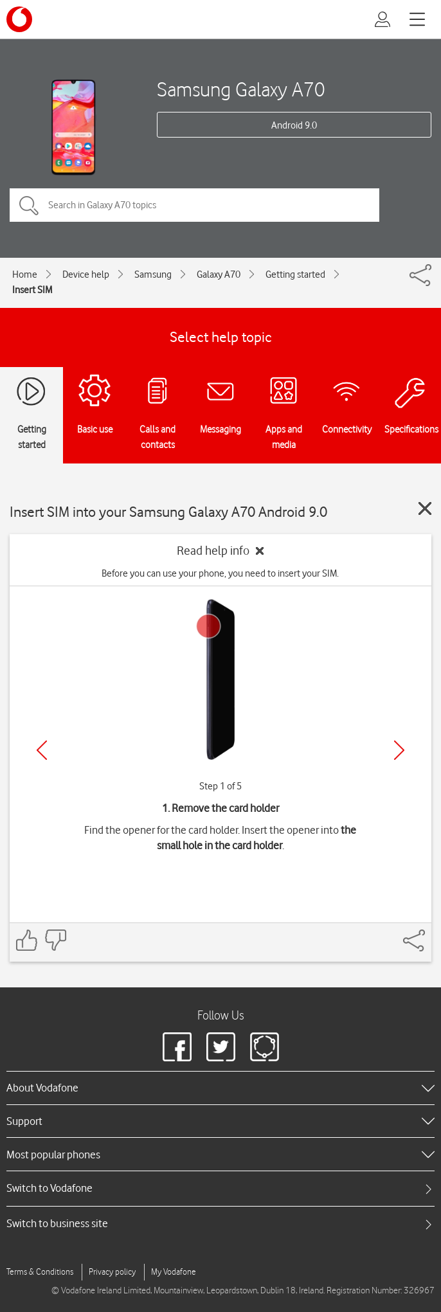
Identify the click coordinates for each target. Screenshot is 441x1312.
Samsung (153, 274)
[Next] (399, 750)
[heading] (220, 1087)
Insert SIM (32, 290)
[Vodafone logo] (19, 19)
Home (24, 274)
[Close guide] (425, 508)
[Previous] (42, 750)
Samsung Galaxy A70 (241, 89)
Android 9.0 (294, 125)
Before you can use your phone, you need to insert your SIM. (220, 573)
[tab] (220, 1188)
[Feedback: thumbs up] (27, 940)
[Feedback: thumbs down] (55, 940)
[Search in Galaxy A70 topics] (194, 205)
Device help (85, 274)
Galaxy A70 (218, 274)
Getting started (295, 274)
